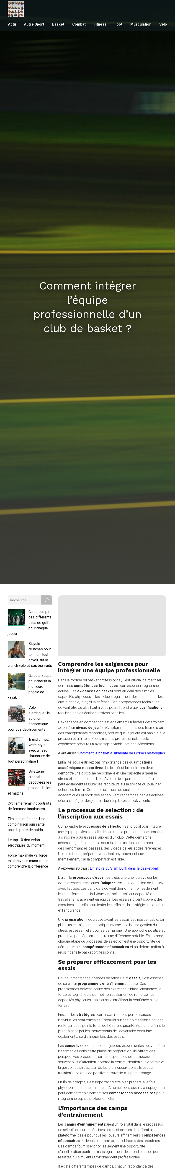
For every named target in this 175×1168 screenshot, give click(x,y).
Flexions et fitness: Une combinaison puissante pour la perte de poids (26, 824)
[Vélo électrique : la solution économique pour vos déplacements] (16, 714)
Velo (163, 24)
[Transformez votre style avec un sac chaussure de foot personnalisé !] (16, 746)
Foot (118, 24)
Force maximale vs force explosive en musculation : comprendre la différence (29, 860)
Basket (58, 24)
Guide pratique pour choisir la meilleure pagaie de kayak (29, 686)
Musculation (140, 24)
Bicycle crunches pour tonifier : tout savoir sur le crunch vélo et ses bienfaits (30, 654)
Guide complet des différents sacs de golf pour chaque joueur (29, 623)
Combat (79, 24)
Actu (12, 24)
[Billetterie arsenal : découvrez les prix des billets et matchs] (16, 778)
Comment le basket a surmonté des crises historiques (121, 753)
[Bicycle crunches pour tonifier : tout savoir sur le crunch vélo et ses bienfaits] (16, 650)
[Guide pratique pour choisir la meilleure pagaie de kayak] (16, 682)
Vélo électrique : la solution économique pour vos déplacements (29, 718)
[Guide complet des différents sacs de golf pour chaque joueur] (16, 618)
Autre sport (34, 24)
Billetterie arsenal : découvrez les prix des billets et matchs (30, 782)
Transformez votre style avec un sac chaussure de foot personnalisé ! (29, 750)
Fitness (100, 24)
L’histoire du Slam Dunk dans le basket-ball (124, 868)
